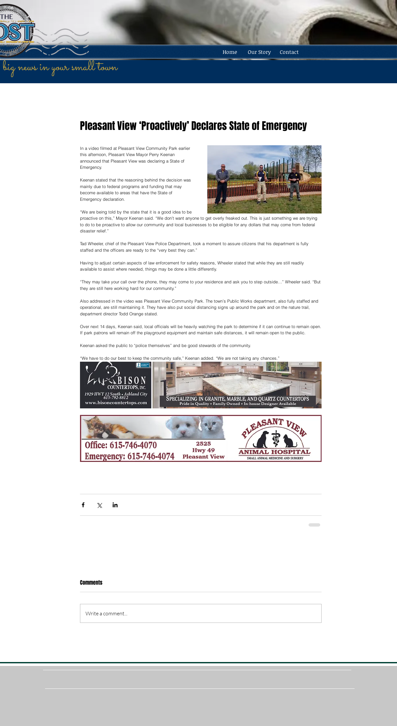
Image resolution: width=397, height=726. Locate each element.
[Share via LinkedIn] (115, 505)
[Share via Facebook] (83, 505)
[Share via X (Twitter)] (99, 505)
